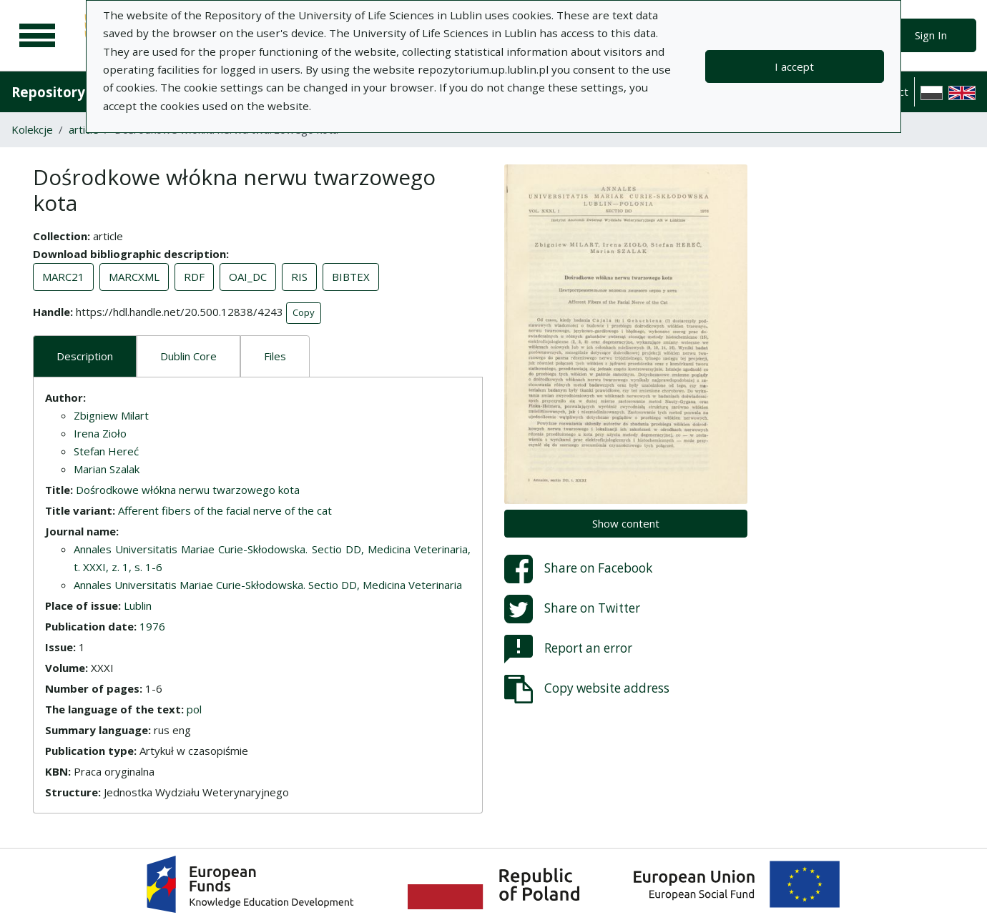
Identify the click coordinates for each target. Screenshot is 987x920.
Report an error (568, 649)
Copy (304, 312)
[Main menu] (37, 36)
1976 (152, 626)
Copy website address (586, 689)
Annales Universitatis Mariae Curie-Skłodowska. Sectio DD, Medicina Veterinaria (268, 585)
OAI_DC (248, 276)
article (84, 129)
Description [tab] (85, 356)
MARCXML (134, 276)
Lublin (138, 605)
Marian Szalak (106, 469)
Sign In (931, 35)
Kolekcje (32, 129)
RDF (194, 276)
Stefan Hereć (106, 451)
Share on (578, 569)
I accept (794, 66)
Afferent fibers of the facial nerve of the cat (225, 510)
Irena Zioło (100, 433)
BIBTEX (351, 276)
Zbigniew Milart (111, 415)
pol (194, 709)
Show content (625, 523)
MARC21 (63, 276)
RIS (299, 276)
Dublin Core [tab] (188, 356)
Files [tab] (275, 356)
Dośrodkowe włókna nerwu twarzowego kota (188, 490)
